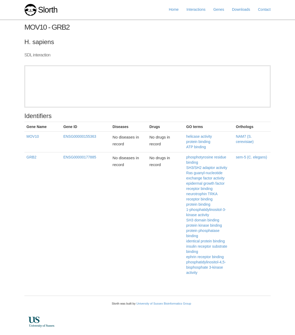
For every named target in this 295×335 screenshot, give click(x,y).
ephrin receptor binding (205, 257)
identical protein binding (205, 241)
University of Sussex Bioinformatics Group (163, 303)
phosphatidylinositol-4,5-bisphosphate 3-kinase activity (206, 267)
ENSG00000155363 (79, 136)
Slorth (47, 9)
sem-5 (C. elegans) (251, 157)
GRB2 (31, 157)
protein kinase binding (204, 225)
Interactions (196, 9)
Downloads (241, 9)
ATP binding (196, 147)
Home (174, 9)
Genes (218, 9)
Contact (264, 9)
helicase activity (199, 136)
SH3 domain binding (202, 220)
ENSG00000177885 (79, 157)
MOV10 (32, 136)
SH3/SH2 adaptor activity (206, 168)
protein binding (198, 142)
